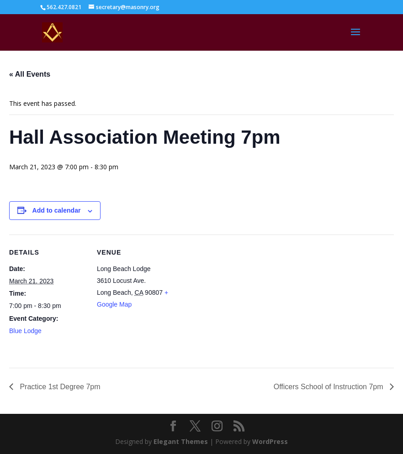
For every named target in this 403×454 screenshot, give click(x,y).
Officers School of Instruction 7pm (329, 387)
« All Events (29, 74)
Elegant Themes (181, 441)
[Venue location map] (233, 298)
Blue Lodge (25, 330)
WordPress (270, 441)
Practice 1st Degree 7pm (59, 387)
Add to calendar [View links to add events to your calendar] (56, 210)
